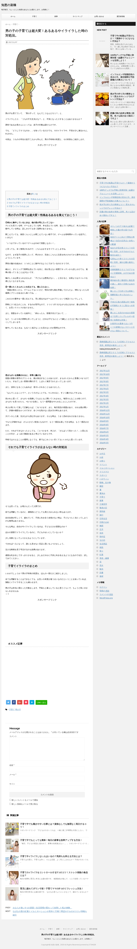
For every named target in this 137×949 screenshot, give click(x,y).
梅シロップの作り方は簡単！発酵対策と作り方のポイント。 (122, 295)
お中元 (102, 453)
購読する (101, 24)
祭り (101, 551)
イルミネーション (107, 468)
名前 (11, 765)
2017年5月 (104, 392)
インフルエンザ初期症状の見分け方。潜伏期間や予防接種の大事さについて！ (122, 77)
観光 (101, 569)
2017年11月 (105, 370)
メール (12, 774)
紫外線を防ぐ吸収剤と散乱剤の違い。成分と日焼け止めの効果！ (122, 284)
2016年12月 (105, 410)
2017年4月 (104, 396)
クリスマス (104, 471)
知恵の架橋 (8, 5)
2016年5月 (104, 435)
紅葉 (101, 554)
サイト (12, 784)
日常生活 (103, 518)
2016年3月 (104, 443)
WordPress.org (106, 598)
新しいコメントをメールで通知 (25, 800)
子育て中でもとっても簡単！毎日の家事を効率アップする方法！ (51, 840)
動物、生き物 (105, 482)
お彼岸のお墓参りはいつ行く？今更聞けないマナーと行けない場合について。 (122, 327)
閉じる (34, 194)
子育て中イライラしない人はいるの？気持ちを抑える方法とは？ (51, 856)
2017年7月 (104, 385)
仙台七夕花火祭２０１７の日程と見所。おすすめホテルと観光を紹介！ (122, 251)
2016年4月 (104, 439)
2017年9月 (104, 378)
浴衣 (101, 533)
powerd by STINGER (88, 945)
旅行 (101, 515)
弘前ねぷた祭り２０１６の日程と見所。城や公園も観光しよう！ (122, 262)
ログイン (103, 587)
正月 (101, 529)
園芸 (101, 486)
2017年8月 (104, 381)
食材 (101, 576)
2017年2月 (104, 403)
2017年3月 (104, 399)
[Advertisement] (47, 165)
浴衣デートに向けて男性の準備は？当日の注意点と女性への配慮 (122, 240)
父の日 (102, 540)
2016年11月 (105, 414)
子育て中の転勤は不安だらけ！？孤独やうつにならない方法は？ (122, 38)
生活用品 (103, 544)
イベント (103, 464)
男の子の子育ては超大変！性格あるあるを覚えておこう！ (32, 199)
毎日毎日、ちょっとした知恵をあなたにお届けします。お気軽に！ (68, 939)
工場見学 (103, 504)
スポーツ (103, 475)
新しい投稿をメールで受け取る (25, 804)
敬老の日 (103, 508)
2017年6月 (104, 388)
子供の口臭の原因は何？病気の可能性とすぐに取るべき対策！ (122, 305)
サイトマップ (77, 16)
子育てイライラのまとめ (18, 206)
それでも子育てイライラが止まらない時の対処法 (28, 203)
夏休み (102, 493)
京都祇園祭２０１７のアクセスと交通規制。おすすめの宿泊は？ (122, 273)
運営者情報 (121, 16)
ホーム (13, 16)
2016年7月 (104, 428)
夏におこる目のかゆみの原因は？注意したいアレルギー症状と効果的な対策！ (122, 316)
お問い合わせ (99, 16)
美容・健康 (104, 558)
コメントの (106, 594)
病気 (101, 547)
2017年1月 (104, 406)
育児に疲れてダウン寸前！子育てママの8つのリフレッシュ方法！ (51, 888)
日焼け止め (104, 522)
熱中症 (102, 536)
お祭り (102, 461)
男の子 (18, 709)
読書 (101, 572)
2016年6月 (104, 432)
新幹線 (102, 511)
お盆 (101, 457)
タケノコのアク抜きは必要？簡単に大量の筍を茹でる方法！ (122, 230)
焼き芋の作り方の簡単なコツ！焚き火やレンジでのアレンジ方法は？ (122, 96)
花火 (101, 565)
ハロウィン (104, 479)
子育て (34, 16)
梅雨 (101, 526)
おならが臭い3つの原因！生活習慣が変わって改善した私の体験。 (42, 907)
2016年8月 (104, 425)
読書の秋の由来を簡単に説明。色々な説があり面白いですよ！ (122, 116)
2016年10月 (105, 417)
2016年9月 (104, 421)
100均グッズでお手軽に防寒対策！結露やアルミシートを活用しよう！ (122, 58)
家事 (56, 16)
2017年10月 (105, 374)
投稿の (104, 591)
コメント (13, 736)
